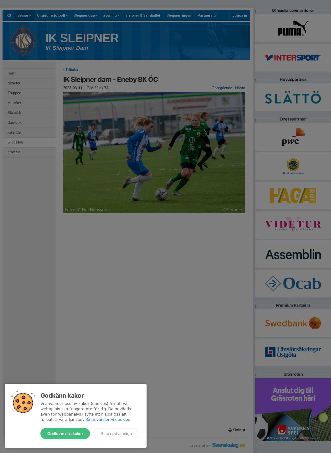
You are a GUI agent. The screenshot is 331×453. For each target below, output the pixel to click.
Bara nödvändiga (116, 433)
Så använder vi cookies (107, 419)
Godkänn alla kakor (65, 433)
